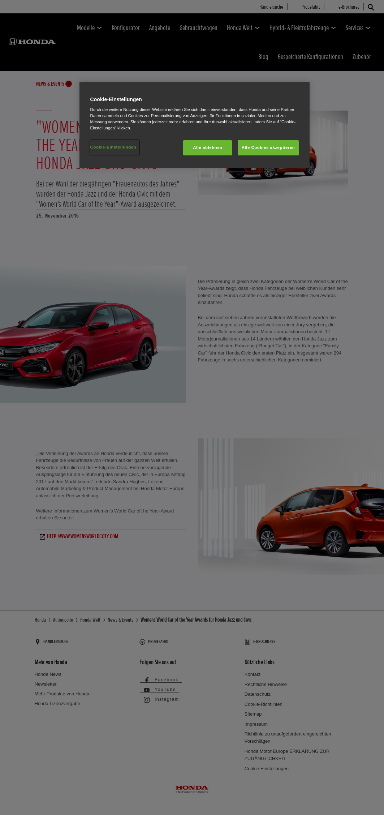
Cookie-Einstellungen (113, 147)
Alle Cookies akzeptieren (268, 147)
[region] (194, 125)
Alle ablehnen (207, 147)
